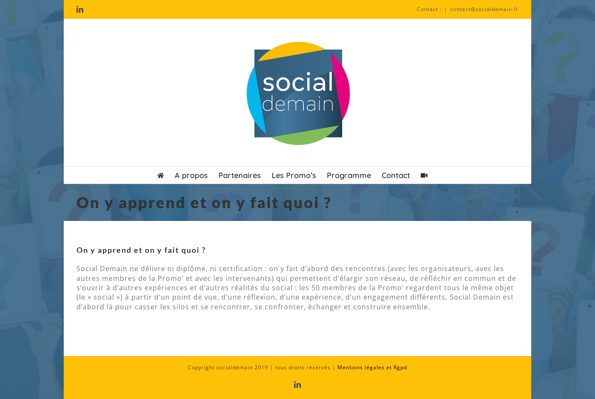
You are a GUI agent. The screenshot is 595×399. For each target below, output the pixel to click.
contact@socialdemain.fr (484, 9)
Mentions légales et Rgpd (372, 367)
